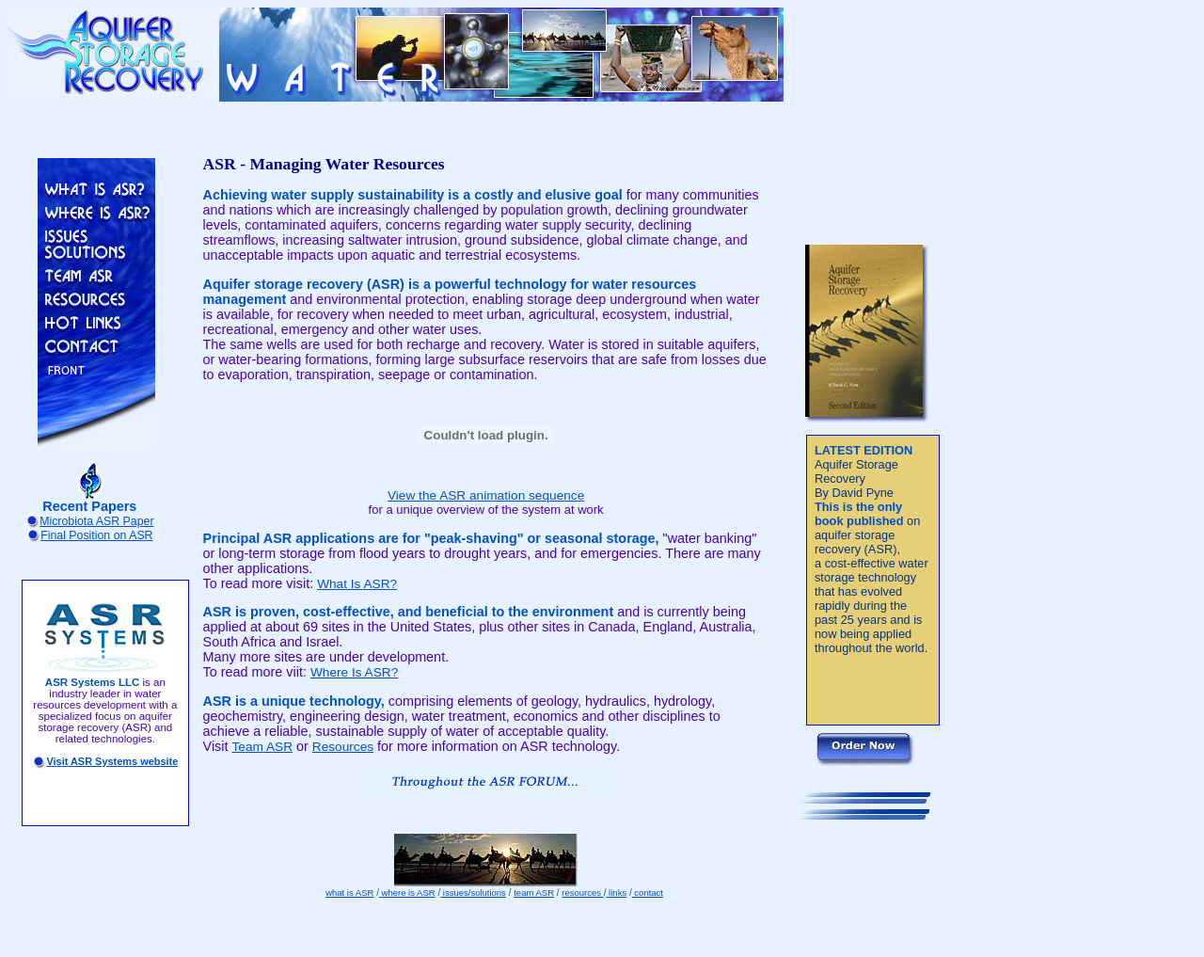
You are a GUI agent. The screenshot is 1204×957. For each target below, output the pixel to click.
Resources (342, 747)
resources (582, 892)
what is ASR (349, 892)
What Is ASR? (357, 584)
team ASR (534, 892)
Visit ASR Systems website (112, 761)
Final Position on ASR (96, 535)
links (616, 892)
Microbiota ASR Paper (96, 521)
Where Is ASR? (354, 672)
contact (647, 892)
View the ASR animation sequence (486, 495)
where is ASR (407, 892)
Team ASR (262, 747)
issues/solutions (473, 892)
